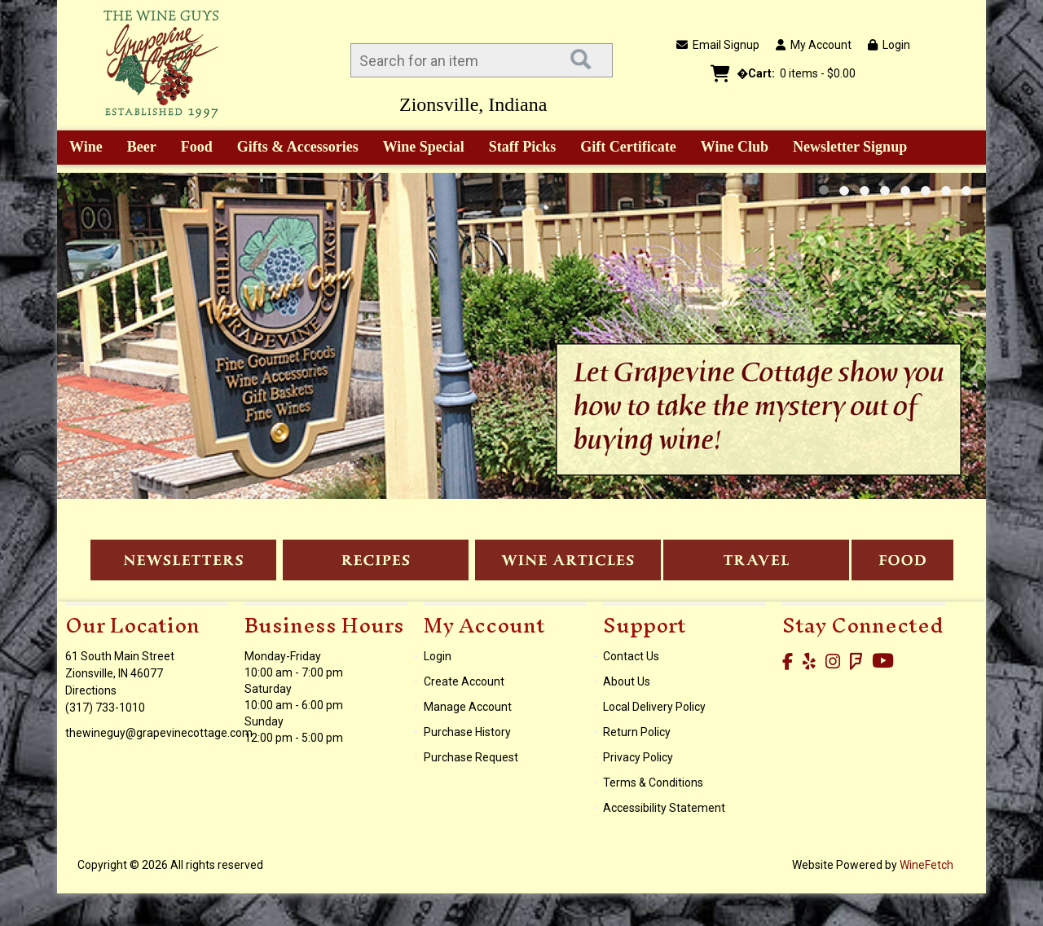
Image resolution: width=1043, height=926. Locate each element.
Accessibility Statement (664, 807)
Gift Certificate (628, 147)
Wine (80, 148)
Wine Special (423, 147)
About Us (626, 681)
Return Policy (637, 732)
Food (191, 148)
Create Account (464, 681)
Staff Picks (523, 147)
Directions (91, 690)
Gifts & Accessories (292, 148)
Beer (136, 148)
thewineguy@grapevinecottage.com (159, 732)
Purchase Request (471, 757)
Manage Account (468, 706)
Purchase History (467, 732)
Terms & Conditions (653, 782)
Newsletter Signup (850, 147)
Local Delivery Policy (654, 706)
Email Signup (717, 44)
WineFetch (926, 864)
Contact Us (631, 656)
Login (889, 44)
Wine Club (729, 148)
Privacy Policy (638, 757)
